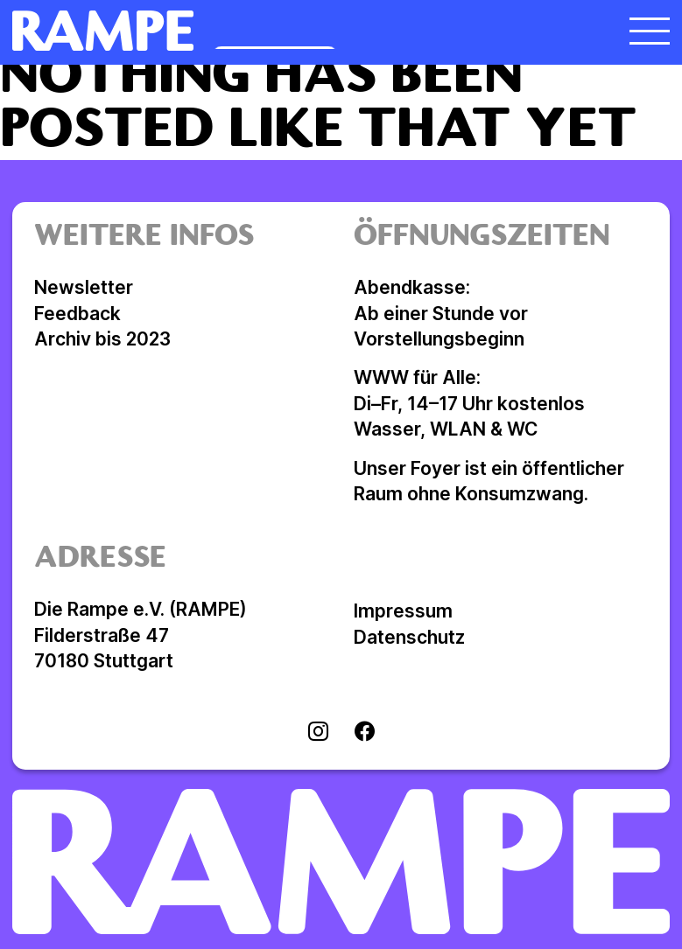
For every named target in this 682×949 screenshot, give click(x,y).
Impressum (403, 611)
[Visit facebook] (365, 733)
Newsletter (83, 287)
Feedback (77, 313)
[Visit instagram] (318, 733)
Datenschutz (409, 637)
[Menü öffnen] (649, 30)
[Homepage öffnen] (258, 30)
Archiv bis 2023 (102, 339)
